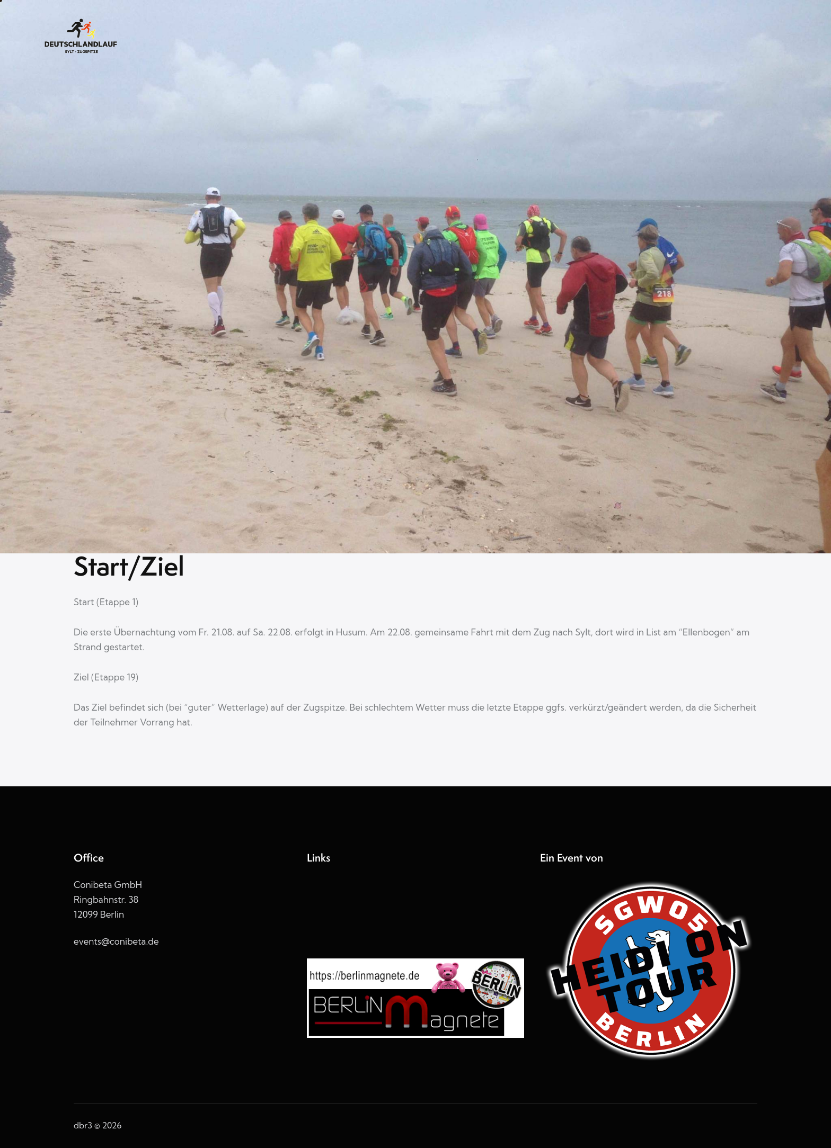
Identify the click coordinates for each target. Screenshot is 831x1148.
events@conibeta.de (116, 941)
